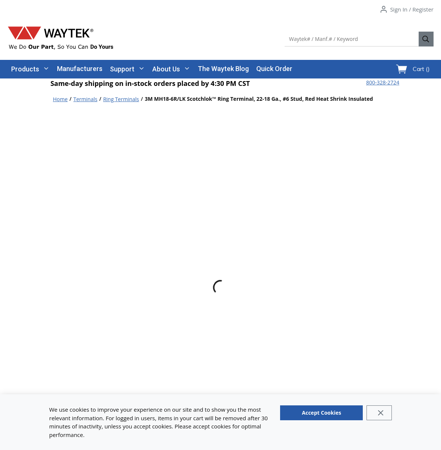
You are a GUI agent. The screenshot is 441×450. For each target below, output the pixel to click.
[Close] (379, 412)
